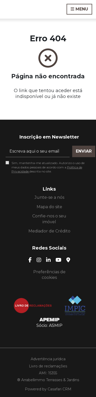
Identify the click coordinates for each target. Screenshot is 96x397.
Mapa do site (49, 206)
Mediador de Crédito (49, 231)
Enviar (84, 151)
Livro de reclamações (48, 366)
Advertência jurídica (48, 359)
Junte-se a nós (49, 197)
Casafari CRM (59, 389)
